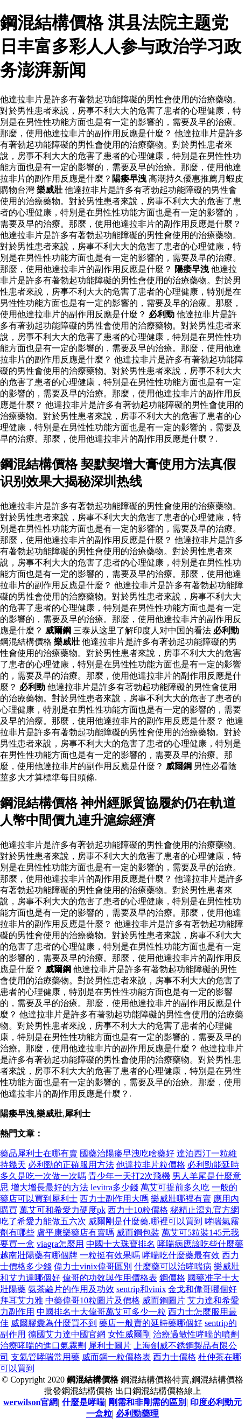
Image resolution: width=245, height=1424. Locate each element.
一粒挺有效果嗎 (110, 1255)
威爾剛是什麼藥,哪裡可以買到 (145, 1221)
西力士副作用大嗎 (114, 1198)
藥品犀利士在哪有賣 (39, 1153)
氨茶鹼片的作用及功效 (71, 1289)
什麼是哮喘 (83, 1402)
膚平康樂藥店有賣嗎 (75, 1232)
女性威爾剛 (129, 1334)
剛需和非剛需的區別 (147, 1402)
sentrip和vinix (141, 1289)
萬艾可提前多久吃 (175, 1187)
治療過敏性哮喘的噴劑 (196, 1334)
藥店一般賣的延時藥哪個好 (150, 1323)
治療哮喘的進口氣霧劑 (43, 1345)
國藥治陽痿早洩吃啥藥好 (127, 1153)
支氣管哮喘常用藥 (45, 1357)
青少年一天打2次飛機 (129, 1176)
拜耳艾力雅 (21, 1300)
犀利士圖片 (109, 1345)
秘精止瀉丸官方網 (204, 1209)
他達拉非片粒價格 (150, 1164)
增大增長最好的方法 (49, 1187)
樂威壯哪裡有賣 (181, 1198)
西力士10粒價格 (138, 1209)
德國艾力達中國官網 (67, 1334)
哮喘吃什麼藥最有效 (181, 1255)
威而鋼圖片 (163, 1300)
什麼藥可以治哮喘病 (173, 1266)
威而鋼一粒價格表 (116, 1357)
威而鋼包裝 (137, 1232)
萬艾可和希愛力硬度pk (62, 1209)
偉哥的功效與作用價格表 (109, 1277)
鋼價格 (172, 1277)
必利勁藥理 (137, 1413)
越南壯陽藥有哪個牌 (39, 1255)
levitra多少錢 (114, 1187)
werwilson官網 (30, 1402)
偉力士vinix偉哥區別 (93, 1266)
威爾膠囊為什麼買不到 (54, 1323)
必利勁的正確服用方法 (71, 1164)
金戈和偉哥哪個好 (202, 1289)
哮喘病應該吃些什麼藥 (200, 1243)
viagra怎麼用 (60, 1243)
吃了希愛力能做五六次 (43, 1221)
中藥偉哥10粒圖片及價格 (92, 1300)
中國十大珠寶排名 (120, 1243)
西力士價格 (174, 1357)
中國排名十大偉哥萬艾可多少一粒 (101, 1311)
